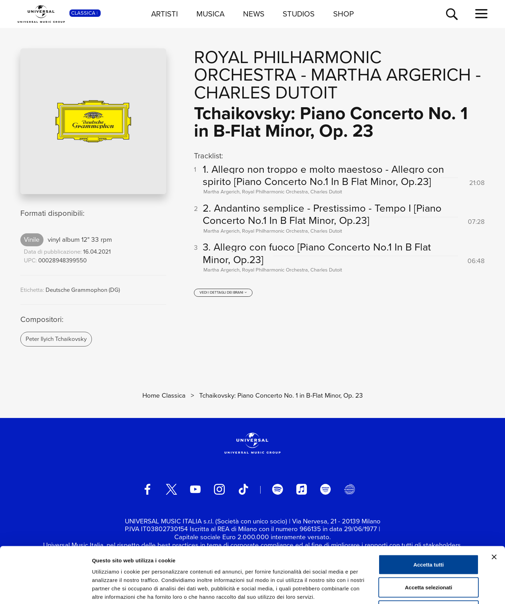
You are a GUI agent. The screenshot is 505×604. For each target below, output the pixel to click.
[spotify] (277, 489)
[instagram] (219, 489)
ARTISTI (164, 14)
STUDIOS (299, 14)
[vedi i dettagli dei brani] (223, 292)
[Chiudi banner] (494, 504)
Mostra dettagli (369, 590)
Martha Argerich (391, 74)
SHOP (343, 14)
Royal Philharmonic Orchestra (288, 66)
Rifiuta (428, 558)
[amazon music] (325, 489)
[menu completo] (481, 14)
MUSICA (210, 14)
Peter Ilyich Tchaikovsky (56, 339)
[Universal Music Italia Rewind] (349, 489)
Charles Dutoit (266, 92)
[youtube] (195, 489)
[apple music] (302, 489)
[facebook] (147, 489)
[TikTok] (243, 489)
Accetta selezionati (428, 535)
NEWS (253, 14)
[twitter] (171, 489)
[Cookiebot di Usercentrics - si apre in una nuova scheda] (45, 590)
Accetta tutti (428, 512)
